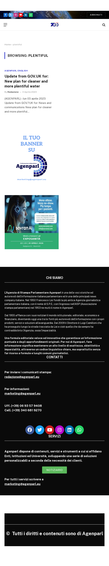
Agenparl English (16, 70)
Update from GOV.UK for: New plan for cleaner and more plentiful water (26, 81)
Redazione (13, 92)
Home (7, 44)
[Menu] (5, 25)
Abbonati (96, 15)
